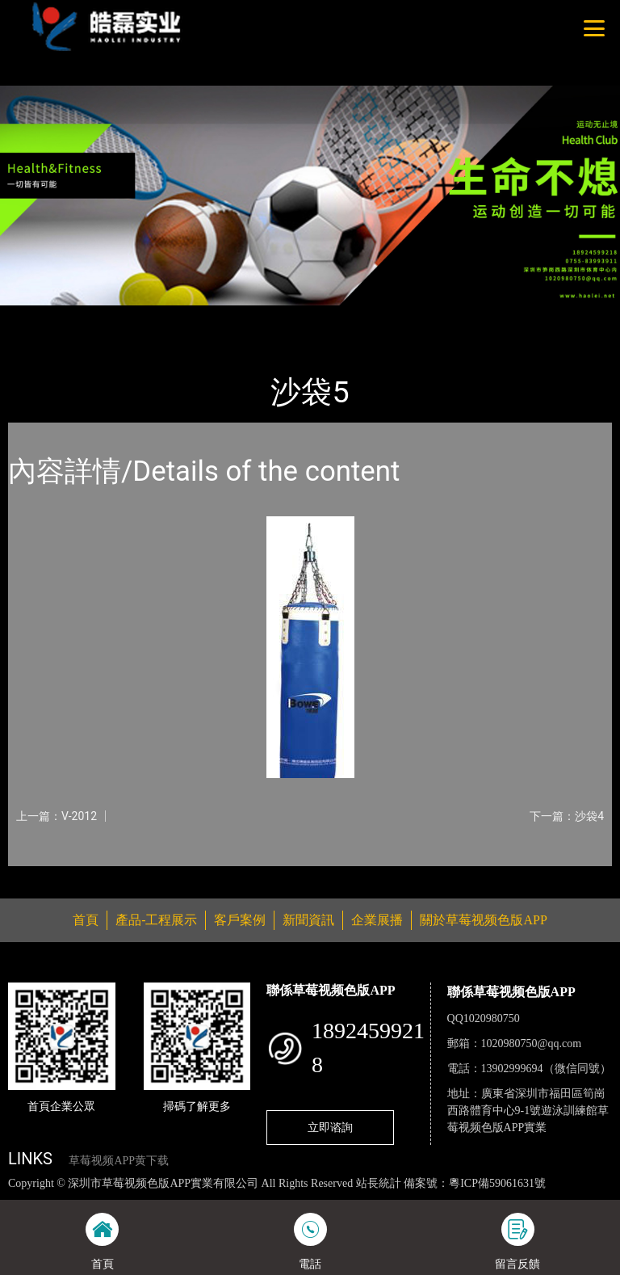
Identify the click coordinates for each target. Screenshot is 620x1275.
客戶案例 (240, 920)
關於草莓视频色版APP (483, 920)
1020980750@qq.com (531, 1043)
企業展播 (377, 920)
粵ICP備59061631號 (497, 1183)
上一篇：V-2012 (56, 816)
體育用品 (185, 316)
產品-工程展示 (105, 316)
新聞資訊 (308, 920)
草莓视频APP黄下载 (119, 1161)
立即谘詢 (330, 1127)
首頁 (36, 316)
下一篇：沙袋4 (567, 816)
